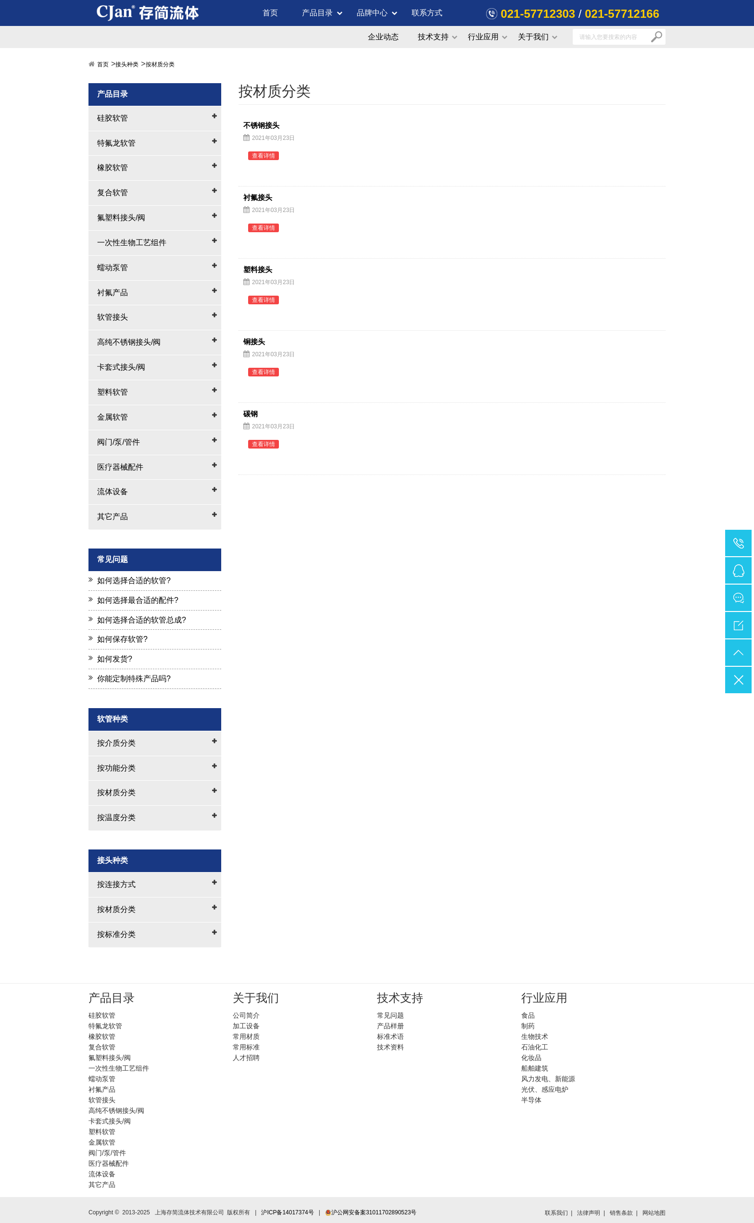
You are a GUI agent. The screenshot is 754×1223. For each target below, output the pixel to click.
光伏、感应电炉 (544, 1089)
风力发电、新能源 (548, 1079)
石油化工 (534, 1047)
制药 (528, 1026)
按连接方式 (116, 884)
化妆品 (531, 1057)
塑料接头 (257, 270)
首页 (270, 13)
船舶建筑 (534, 1068)
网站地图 (654, 1213)
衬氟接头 (257, 197)
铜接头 (254, 342)
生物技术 (534, 1036)
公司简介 (246, 1015)
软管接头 (112, 317)
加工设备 (246, 1026)
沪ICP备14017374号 (287, 1212)
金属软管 (112, 417)
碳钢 (250, 414)
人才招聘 (246, 1057)
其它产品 (112, 516)
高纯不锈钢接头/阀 (129, 342)
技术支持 (433, 37)
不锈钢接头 (261, 125)
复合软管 (112, 192)
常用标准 (246, 1047)
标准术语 (390, 1036)
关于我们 (533, 37)
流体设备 (112, 491)
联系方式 (427, 13)
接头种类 (126, 64)
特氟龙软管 (116, 143)
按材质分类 (160, 64)
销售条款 (621, 1213)
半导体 (531, 1100)
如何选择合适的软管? (134, 580)
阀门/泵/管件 (118, 442)
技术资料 (390, 1047)
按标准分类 (116, 934)
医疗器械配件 (120, 467)
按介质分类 (116, 743)
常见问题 (390, 1015)
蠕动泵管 (112, 267)
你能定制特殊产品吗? (134, 678)
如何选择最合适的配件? (137, 600)
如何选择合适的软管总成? (141, 620)
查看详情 (263, 155)
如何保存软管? (122, 639)
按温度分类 (116, 817)
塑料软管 (112, 392)
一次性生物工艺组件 (131, 242)
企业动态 (383, 37)
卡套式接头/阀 (121, 367)
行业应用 (483, 37)
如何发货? (114, 659)
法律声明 (588, 1213)
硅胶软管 (112, 118)
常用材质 (246, 1036)
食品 (528, 1015)
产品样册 (390, 1026)
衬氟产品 (112, 292)
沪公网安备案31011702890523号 (370, 1212)
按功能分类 (116, 768)
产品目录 (317, 13)
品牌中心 (372, 13)
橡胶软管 (112, 167)
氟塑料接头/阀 (121, 217)
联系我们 (556, 1213)
